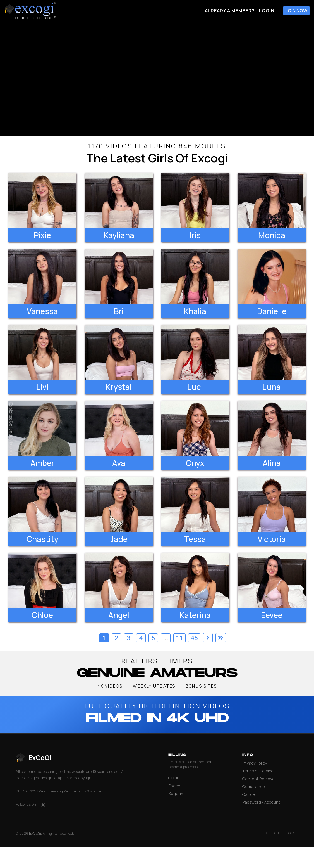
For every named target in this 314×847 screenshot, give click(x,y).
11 (179, 638)
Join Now (296, 11)
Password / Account (261, 802)
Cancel (249, 794)
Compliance (253, 786)
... (165, 638)
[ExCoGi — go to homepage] (33, 758)
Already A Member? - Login (239, 11)
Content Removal (258, 778)
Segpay (175, 793)
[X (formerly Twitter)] (43, 805)
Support (272, 833)
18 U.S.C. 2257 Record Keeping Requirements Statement (60, 791)
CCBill (173, 777)
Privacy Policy (254, 763)
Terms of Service (258, 770)
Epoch (174, 785)
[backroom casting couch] (157, 78)
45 (194, 638)
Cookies (292, 833)
